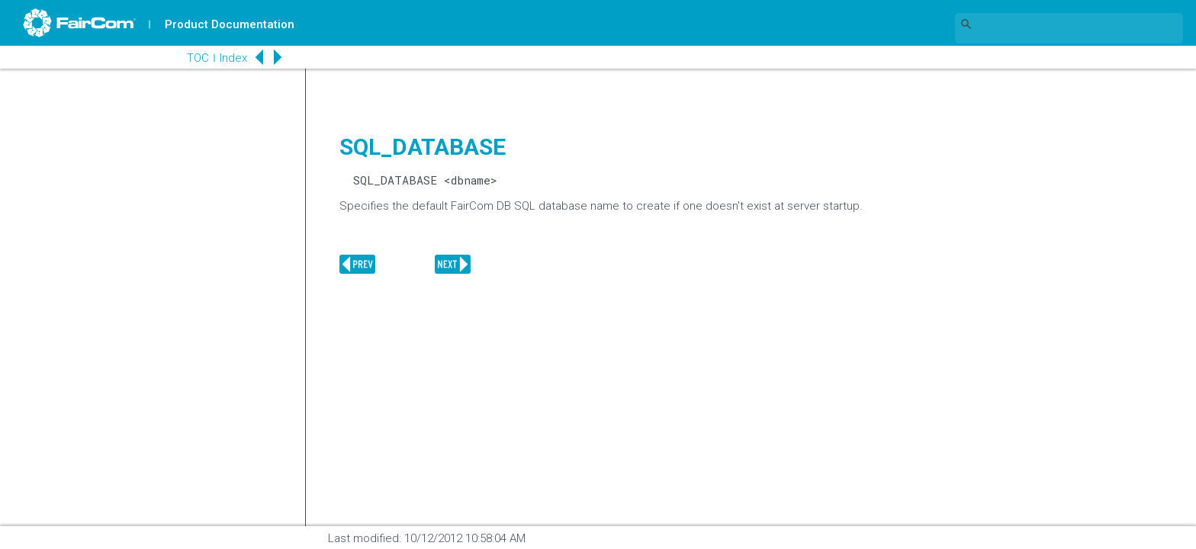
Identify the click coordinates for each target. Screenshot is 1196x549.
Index (233, 58)
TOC (198, 58)
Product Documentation (229, 24)
